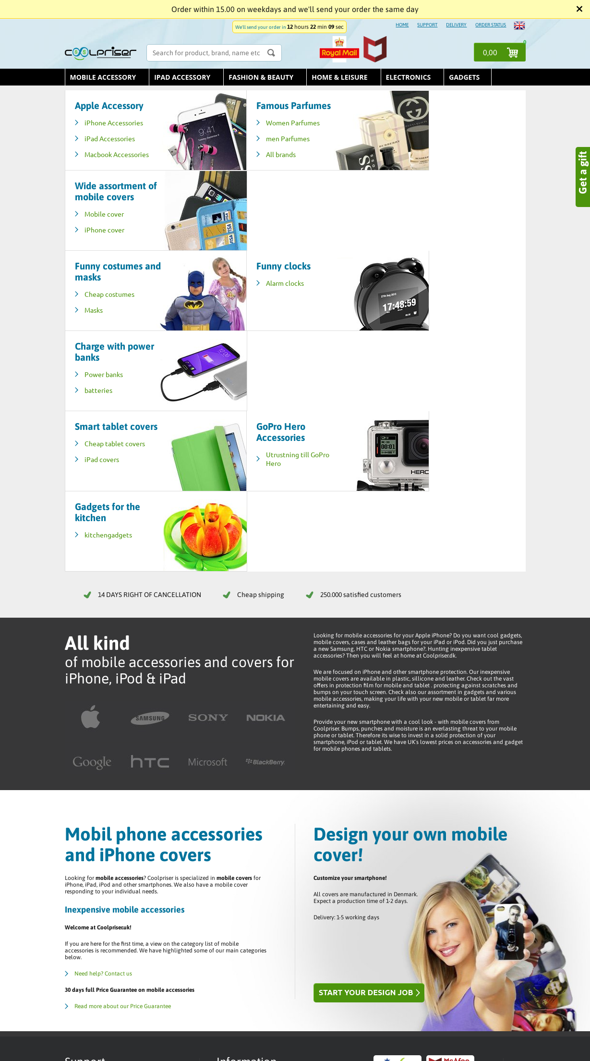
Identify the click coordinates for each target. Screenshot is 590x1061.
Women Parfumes (264, 133)
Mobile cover (411, 133)
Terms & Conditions (247, 853)
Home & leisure (339, 77)
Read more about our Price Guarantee (122, 765)
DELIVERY (456, 24)
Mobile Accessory (103, 77)
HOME (402, 24)
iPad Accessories (109, 138)
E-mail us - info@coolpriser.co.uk (120, 884)
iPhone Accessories (113, 122)
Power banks (410, 213)
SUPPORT (427, 24)
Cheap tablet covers (114, 294)
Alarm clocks (257, 202)
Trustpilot (235, 876)
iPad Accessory (182, 77)
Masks (93, 229)
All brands (252, 165)
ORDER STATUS (490, 24)
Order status (238, 845)
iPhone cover (411, 149)
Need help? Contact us (103, 733)
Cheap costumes (109, 213)
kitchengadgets (415, 294)
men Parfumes (259, 149)
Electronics (408, 77)
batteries (405, 229)
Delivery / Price (242, 868)
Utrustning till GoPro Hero (269, 298)
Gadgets (464, 77)
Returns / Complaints (250, 883)
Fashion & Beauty (261, 77)
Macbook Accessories (102, 158)
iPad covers (101, 309)
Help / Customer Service (253, 860)
